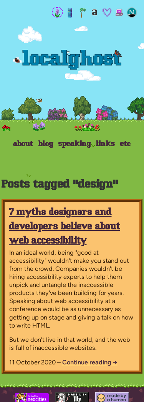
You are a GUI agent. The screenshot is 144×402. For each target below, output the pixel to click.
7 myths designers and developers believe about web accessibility (64, 227)
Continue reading (90, 362)
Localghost (72, 60)
